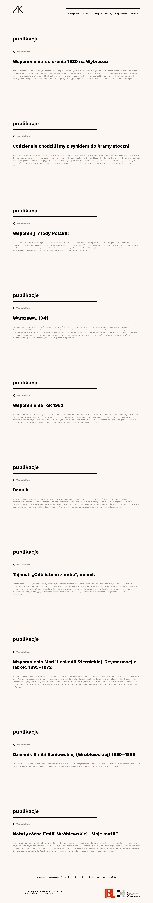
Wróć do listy (23, 51)
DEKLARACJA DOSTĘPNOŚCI (38, 894)
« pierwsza (40, 877)
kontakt (134, 14)
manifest (87, 14)
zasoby (108, 14)
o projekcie (73, 14)
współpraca (121, 14)
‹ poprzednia (53, 877)
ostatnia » (112, 877)
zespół (98, 14)
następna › (101, 877)
